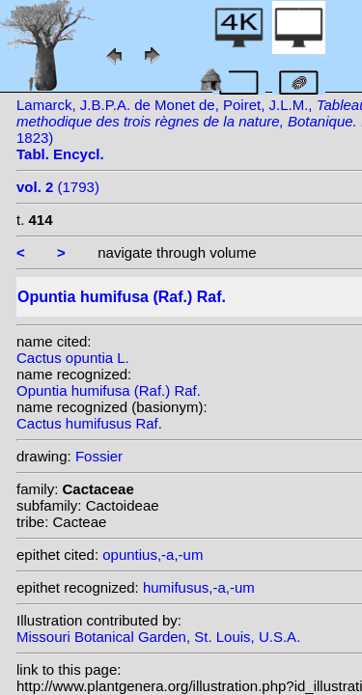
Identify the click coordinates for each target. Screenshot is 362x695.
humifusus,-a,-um (199, 587)
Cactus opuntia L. (72, 357)
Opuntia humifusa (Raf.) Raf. (108, 390)
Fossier (99, 456)
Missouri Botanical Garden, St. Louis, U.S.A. (158, 636)
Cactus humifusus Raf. (89, 423)
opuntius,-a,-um (152, 554)
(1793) (57, 187)
